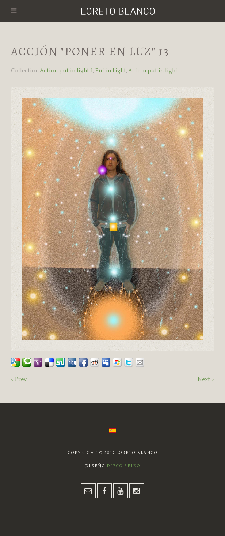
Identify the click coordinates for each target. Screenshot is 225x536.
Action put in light (153, 70)
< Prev (19, 379)
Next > (206, 379)
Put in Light (110, 70)
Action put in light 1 (66, 70)
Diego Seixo (123, 466)
